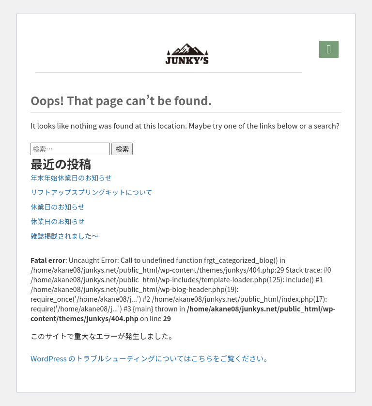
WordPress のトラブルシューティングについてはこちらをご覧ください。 (151, 358)
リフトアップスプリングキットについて (92, 192)
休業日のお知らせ (58, 206)
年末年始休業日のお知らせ (71, 177)
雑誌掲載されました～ (64, 236)
